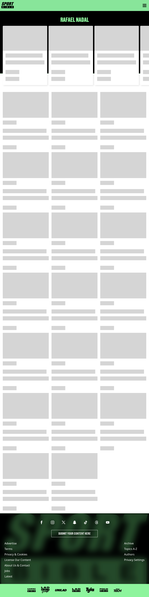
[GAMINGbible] (31, 590)
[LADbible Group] (45, 590)
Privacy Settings (134, 560)
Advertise (10, 543)
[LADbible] (76, 590)
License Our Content (17, 560)
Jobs (7, 571)
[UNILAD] (61, 590)
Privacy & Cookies (15, 554)
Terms (8, 549)
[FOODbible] (104, 590)
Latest (8, 576)
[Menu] (144, 5)
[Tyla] (90, 590)
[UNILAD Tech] (118, 590)
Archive (129, 543)
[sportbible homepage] (7, 5)
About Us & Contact (17, 565)
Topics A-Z (130, 549)
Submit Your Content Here (74, 533)
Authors (129, 554)
